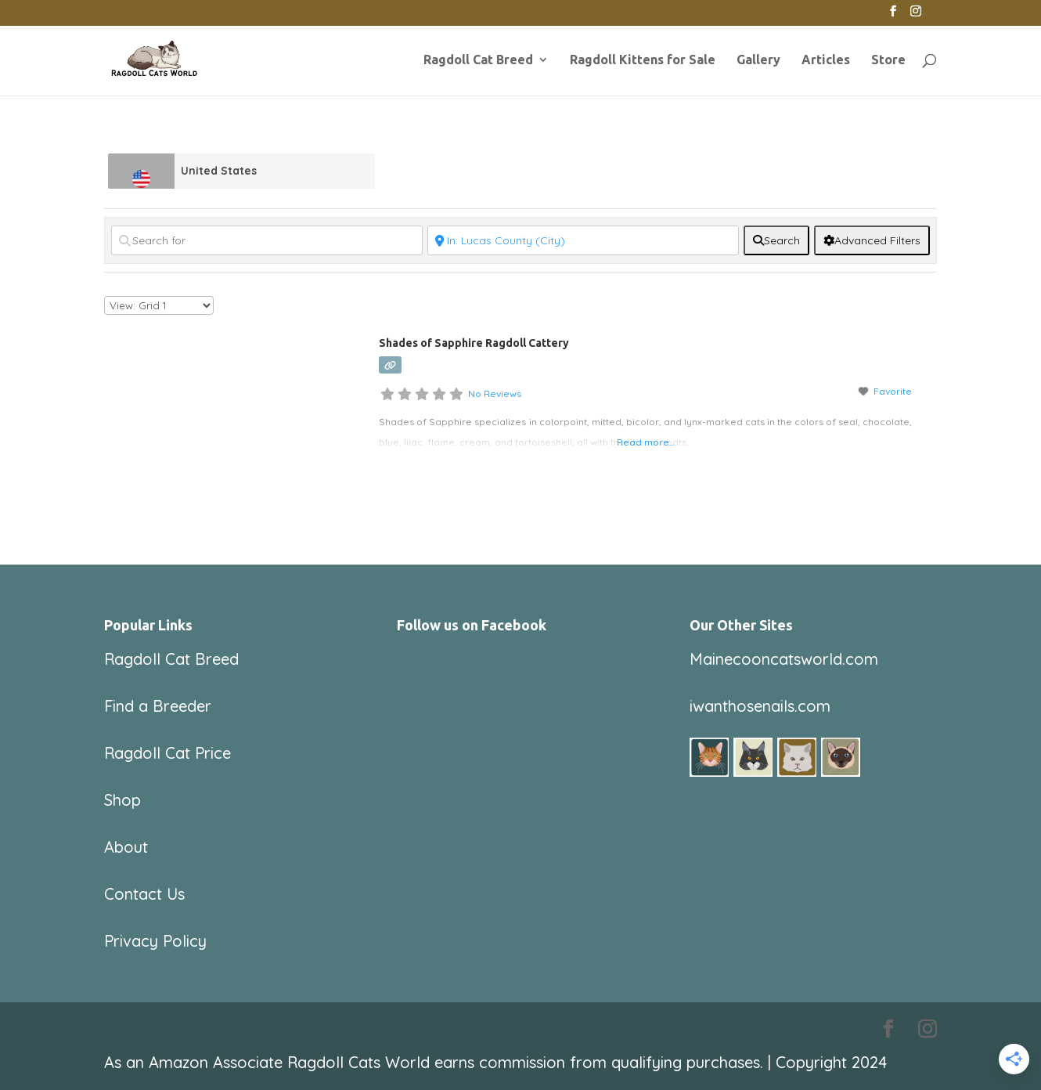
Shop (122, 800)
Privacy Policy (155, 941)
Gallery (758, 60)
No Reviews (494, 393)
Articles (825, 60)
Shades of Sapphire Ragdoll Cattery (474, 343)
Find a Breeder (157, 706)
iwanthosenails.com (760, 706)
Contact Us (144, 894)
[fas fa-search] (776, 240)
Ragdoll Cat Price (167, 753)
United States (219, 171)
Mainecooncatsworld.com (784, 659)
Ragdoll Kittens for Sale (642, 60)
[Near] (583, 240)
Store (888, 60)
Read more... (645, 442)
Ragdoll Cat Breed (478, 60)
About (126, 847)
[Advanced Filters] (872, 240)
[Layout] (159, 305)
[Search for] (267, 240)
